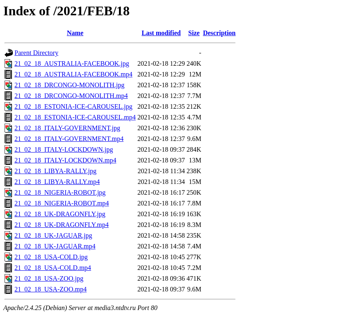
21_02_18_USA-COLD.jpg (51, 256)
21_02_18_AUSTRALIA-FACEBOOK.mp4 (73, 74)
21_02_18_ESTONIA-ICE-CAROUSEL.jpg (73, 106)
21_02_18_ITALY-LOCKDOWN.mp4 (65, 160)
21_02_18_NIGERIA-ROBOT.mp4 (61, 203)
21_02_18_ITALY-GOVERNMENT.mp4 (69, 138)
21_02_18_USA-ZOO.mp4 (50, 289)
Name (75, 32)
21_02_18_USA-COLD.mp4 (52, 267)
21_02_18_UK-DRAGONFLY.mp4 (61, 224)
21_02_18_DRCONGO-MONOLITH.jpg (69, 84)
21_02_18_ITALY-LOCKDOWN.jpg (63, 149)
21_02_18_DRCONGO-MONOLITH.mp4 (71, 95)
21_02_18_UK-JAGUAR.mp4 (54, 246)
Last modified (161, 32)
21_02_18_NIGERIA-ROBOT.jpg (60, 192)
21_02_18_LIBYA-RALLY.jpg (55, 170)
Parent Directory (36, 52)
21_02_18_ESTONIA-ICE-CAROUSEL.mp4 (75, 117)
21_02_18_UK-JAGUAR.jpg (53, 235)
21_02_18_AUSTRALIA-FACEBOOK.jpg (71, 63)
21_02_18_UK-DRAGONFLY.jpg (59, 213)
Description (219, 32)
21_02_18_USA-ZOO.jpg (48, 278)
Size (194, 32)
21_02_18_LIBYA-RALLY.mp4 (57, 181)
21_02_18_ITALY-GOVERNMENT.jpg (67, 127)
